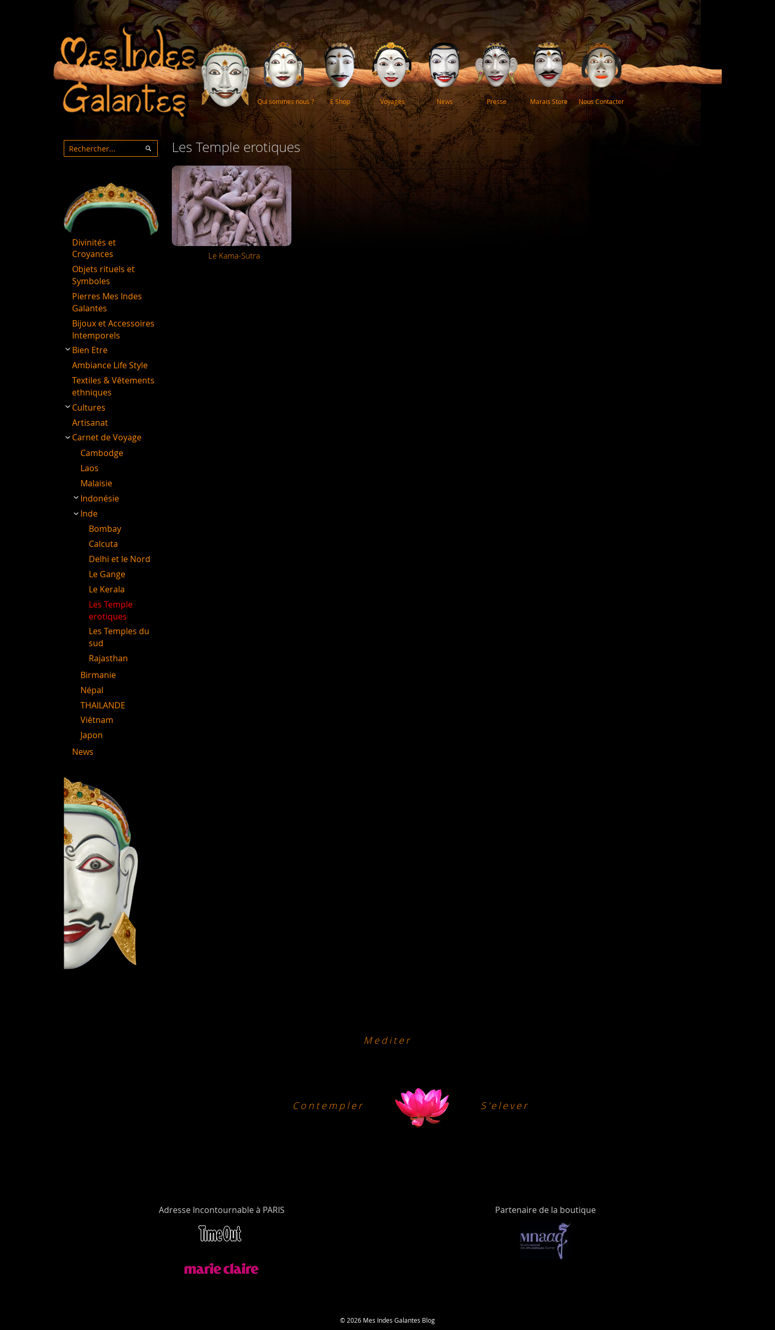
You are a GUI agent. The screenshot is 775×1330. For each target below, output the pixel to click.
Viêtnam (96, 720)
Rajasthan (108, 658)
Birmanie (98, 675)
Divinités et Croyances (94, 248)
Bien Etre (90, 350)
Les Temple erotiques (111, 610)
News (82, 751)
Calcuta (103, 544)
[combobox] (111, 148)
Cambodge (101, 453)
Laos (89, 468)
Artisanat (90, 422)
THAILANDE (102, 705)
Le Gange (107, 574)
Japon (91, 735)
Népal (91, 690)
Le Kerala (107, 589)
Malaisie (96, 483)
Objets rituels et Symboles (103, 275)
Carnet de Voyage (107, 437)
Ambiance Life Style (110, 365)
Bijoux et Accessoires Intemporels (113, 329)
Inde (89, 513)
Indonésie (99, 498)
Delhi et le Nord (119, 559)
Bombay (105, 528)
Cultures (88, 407)
